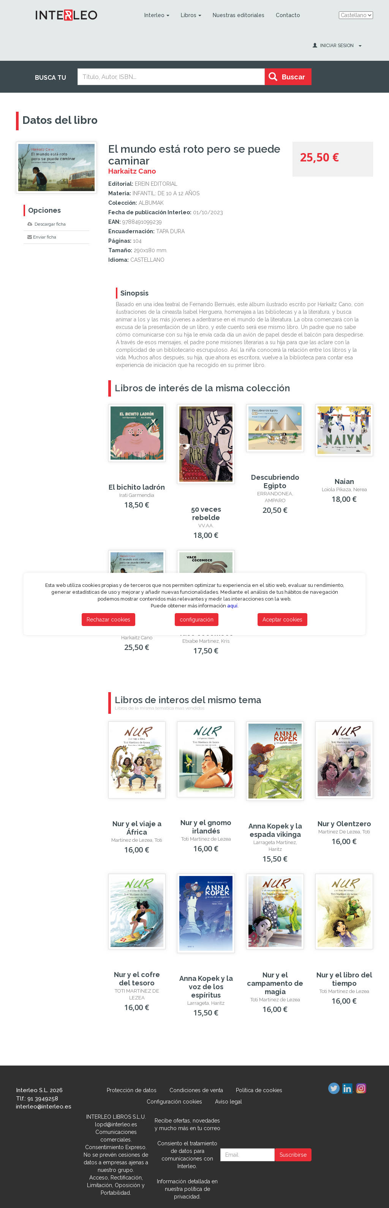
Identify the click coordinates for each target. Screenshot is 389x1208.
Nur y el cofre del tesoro (137, 979)
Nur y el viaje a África (136, 828)
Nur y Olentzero (344, 824)
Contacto (288, 15)
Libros (191, 15)
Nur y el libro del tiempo (344, 979)
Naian (344, 481)
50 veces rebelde (206, 513)
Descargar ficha (46, 224)
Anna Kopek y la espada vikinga (275, 830)
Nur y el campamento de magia (275, 983)
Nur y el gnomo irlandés (205, 827)
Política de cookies (259, 1090)
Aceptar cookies (282, 620)
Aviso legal (228, 1102)
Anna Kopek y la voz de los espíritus (206, 986)
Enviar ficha (41, 237)
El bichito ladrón (137, 487)
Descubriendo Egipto (275, 481)
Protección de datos (132, 1090)
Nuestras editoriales (238, 15)
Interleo (156, 15)
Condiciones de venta (196, 1090)
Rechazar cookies (108, 620)
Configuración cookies (174, 1102)
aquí (232, 606)
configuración (196, 620)
